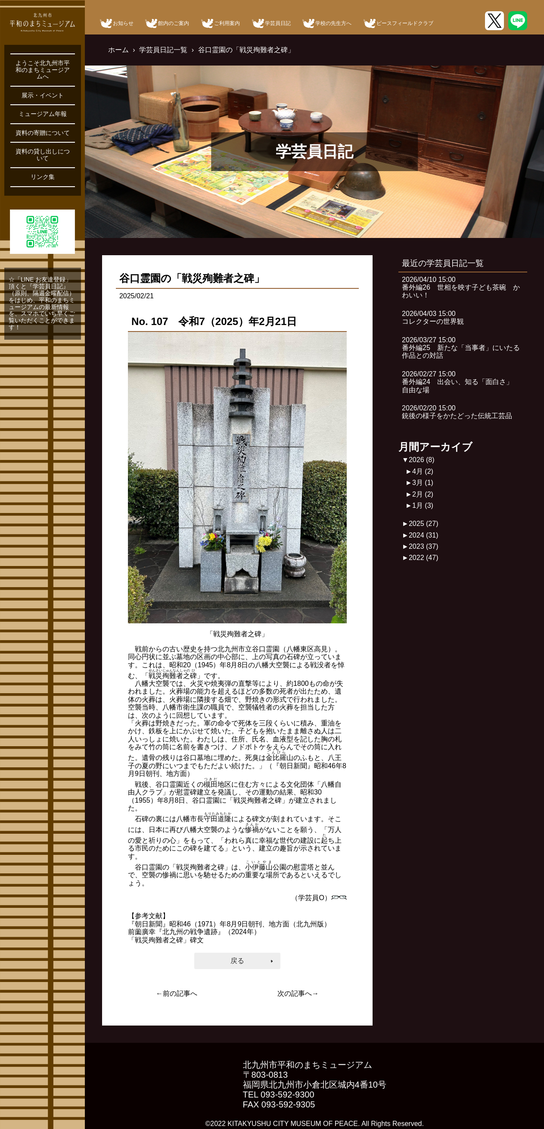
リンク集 (43, 177)
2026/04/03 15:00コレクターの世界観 (433, 317)
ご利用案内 (227, 23)
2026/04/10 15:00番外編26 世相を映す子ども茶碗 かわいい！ (461, 287)
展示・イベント (43, 95)
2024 (423, 535)
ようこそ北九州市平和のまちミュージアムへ (43, 70)
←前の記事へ (176, 993)
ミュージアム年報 (43, 114)
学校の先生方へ (333, 23)
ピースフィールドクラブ (404, 23)
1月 (422, 505)
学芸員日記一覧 (163, 49)
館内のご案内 (173, 23)
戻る (237, 960)
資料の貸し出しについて (43, 155)
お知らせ (123, 23)
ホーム (118, 49)
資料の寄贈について (43, 133)
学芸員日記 (278, 23)
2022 (423, 557)
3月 (422, 482)
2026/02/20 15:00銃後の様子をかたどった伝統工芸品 (457, 411)
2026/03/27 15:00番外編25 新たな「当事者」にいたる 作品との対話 (464, 348)
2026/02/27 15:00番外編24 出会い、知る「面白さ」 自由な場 (461, 382)
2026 (422, 459)
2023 (423, 546)
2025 (423, 523)
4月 (422, 471)
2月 (422, 494)
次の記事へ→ (298, 993)
